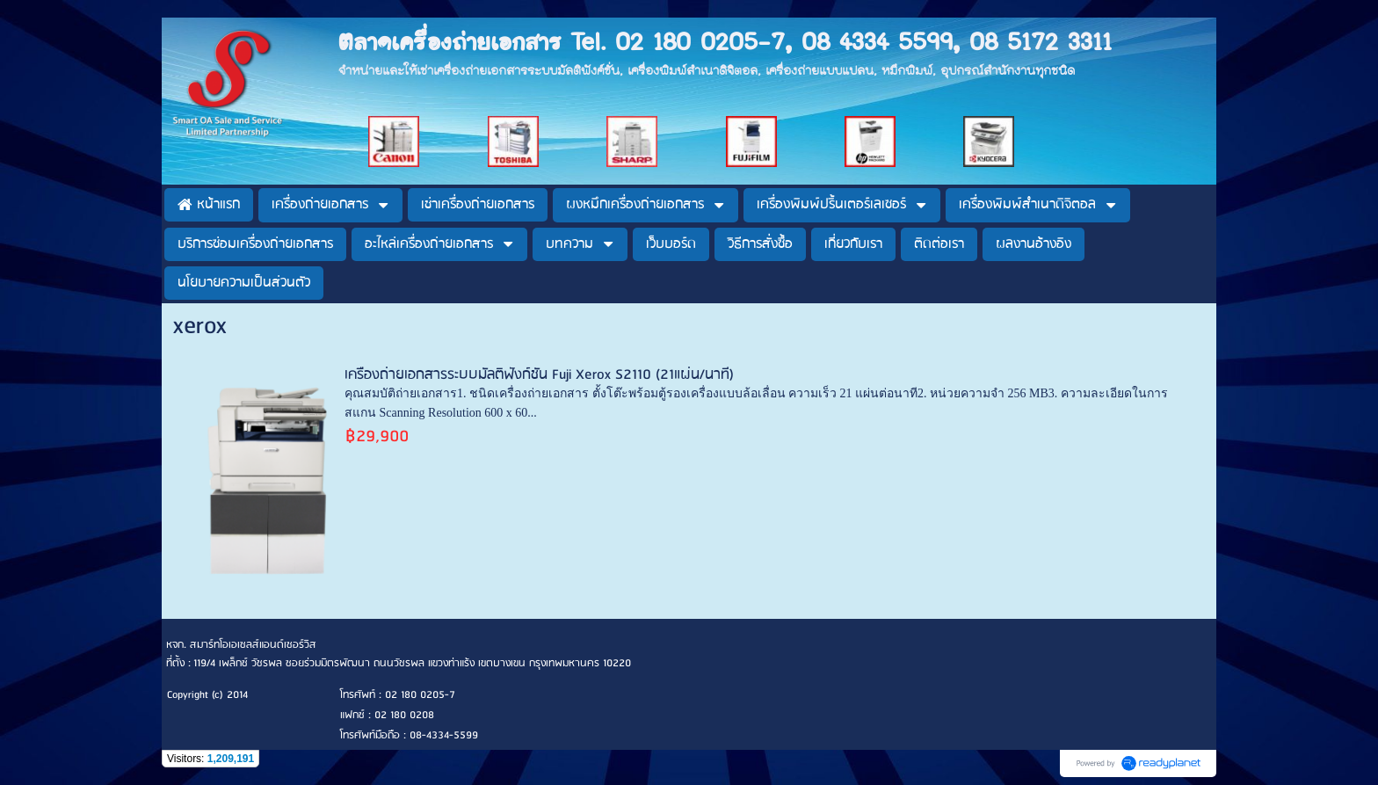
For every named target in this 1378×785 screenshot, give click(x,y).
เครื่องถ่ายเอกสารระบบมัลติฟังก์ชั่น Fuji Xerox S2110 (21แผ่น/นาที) (539, 375)
